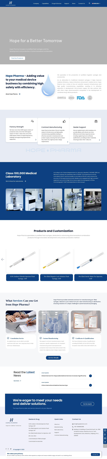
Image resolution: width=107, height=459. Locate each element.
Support (66, 3)
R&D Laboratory (58, 433)
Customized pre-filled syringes (37, 442)
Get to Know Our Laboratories (14, 183)
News (73, 3)
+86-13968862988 (79, 430)
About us (56, 427)
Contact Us (81, 3)
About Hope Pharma (12, 94)
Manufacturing (58, 430)
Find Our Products (17, 58)
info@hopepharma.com (80, 427)
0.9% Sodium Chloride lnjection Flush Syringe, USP (39, 428)
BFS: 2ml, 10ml (32, 439)
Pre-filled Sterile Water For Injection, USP (40, 436)
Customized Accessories (35, 444)
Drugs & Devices (56, 3)
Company (36, 3)
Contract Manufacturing (61, 438)
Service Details (53, 360)
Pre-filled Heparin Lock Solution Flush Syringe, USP (39, 432)
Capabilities (45, 3)
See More (17, 383)
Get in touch (87, 407)
